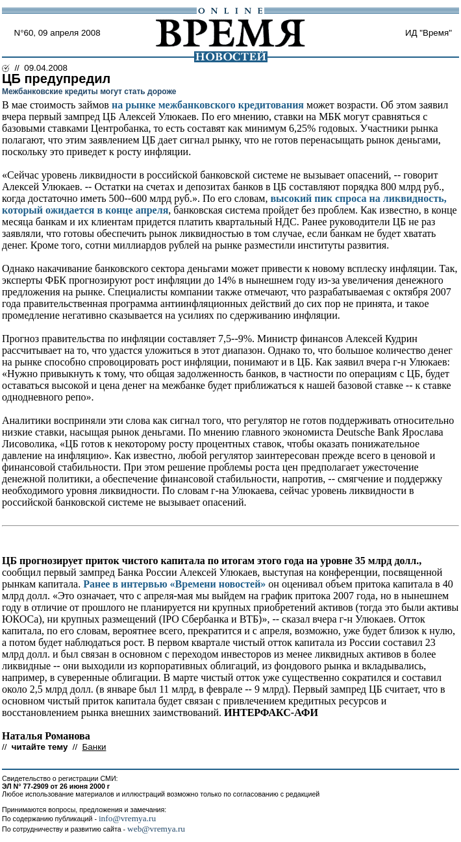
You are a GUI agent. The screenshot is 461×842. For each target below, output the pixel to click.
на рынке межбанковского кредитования (208, 104)
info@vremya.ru (127, 818)
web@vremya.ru (156, 829)
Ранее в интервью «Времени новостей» (174, 583)
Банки (94, 747)
